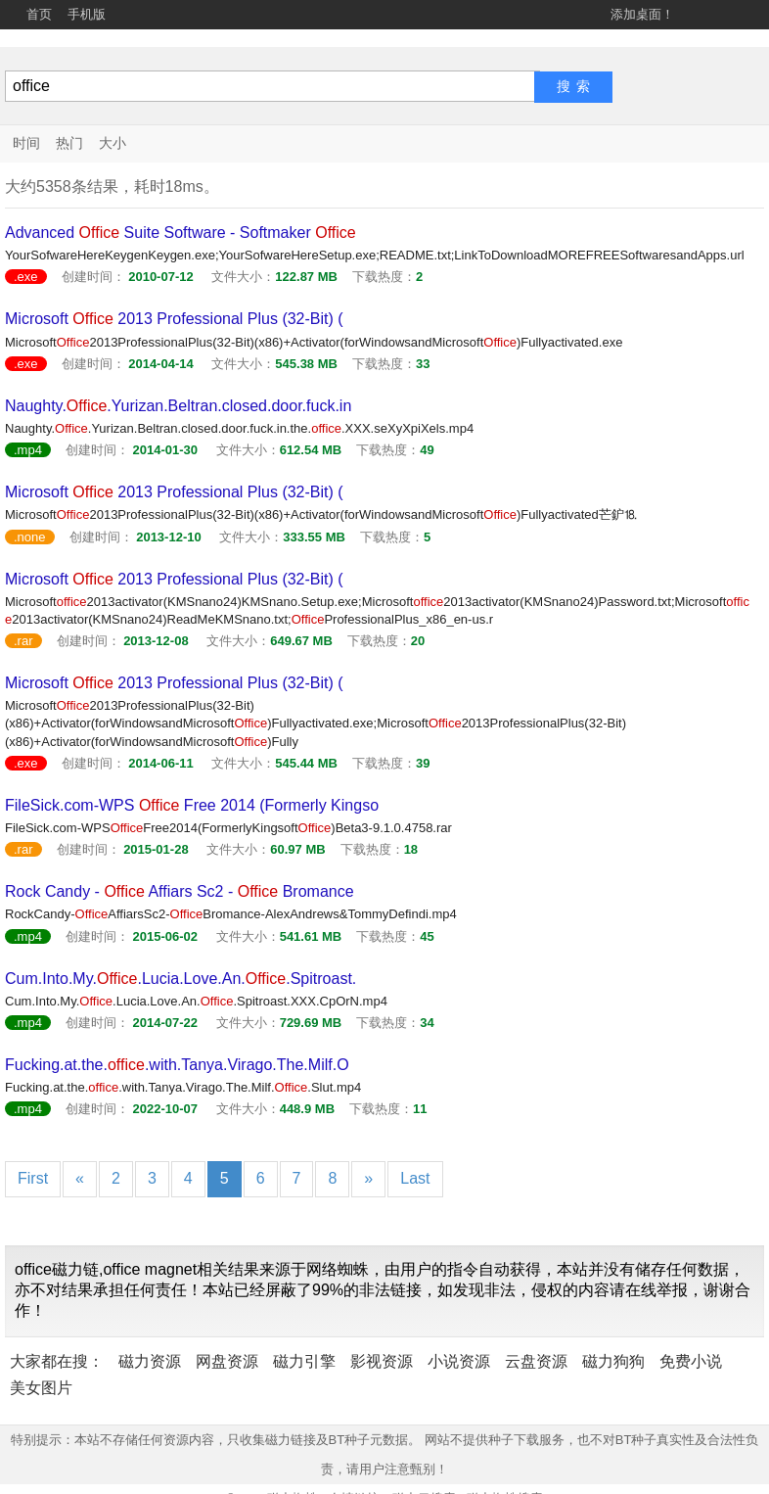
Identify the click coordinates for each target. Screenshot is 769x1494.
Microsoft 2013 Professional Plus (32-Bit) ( (174, 318)
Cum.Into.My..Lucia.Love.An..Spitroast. (180, 978)
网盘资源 (227, 1361)
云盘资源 (536, 1361)
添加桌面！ (642, 14)
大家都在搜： (57, 1361)
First (33, 1178)
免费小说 (690, 1361)
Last (415, 1178)
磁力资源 (149, 1361)
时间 (26, 143)
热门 (69, 143)
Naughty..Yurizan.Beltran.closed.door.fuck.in (178, 405)
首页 (39, 14)
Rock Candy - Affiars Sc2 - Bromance (179, 891)
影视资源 (381, 1361)
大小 (112, 143)
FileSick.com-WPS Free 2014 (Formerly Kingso (192, 805)
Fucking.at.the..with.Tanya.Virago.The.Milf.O (177, 1064)
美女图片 (41, 1387)
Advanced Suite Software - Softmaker (180, 232)
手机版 (87, 14)
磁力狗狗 (613, 1361)
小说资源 (459, 1361)
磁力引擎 (304, 1361)
